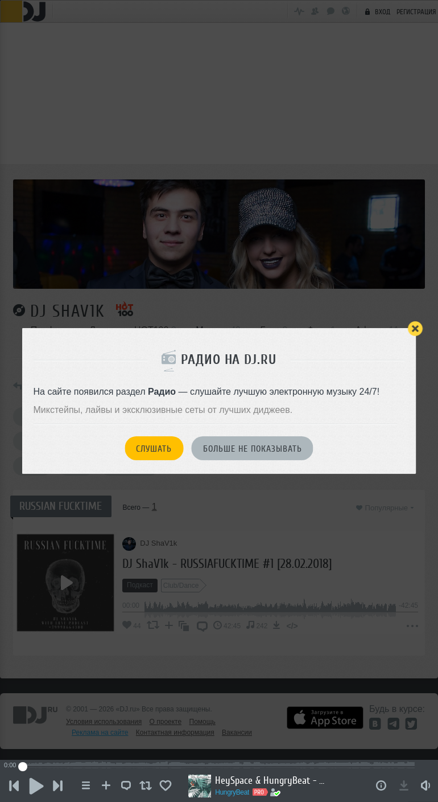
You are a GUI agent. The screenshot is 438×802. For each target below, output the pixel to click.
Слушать (154, 449)
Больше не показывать (252, 449)
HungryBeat (234, 792)
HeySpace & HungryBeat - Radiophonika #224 (274, 780)
